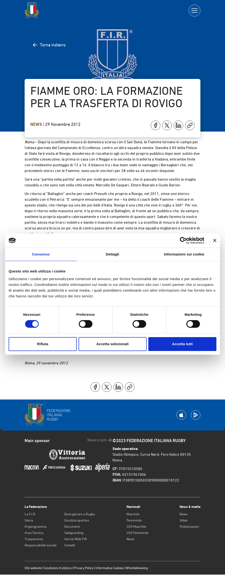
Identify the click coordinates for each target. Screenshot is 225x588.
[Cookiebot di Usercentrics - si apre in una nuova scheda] (183, 240)
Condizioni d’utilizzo (57, 568)
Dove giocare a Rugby (79, 514)
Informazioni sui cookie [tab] (184, 254)
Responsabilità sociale (41, 545)
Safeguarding (73, 533)
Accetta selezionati (112, 344)
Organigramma (35, 526)
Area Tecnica (34, 533)
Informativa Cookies (110, 568)
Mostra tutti (99, 440)
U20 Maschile (136, 526)
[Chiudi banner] (214, 240)
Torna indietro (48, 45)
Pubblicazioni (189, 526)
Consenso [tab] (40, 254)
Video (184, 520)
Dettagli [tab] (112, 254)
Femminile (134, 520)
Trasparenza (34, 539)
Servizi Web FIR (75, 539)
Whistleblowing (137, 568)
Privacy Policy (84, 568)
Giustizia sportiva (76, 520)
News (36, 124)
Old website (33, 568)
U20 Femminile (137, 533)
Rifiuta (42, 344)
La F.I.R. (30, 514)
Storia (29, 520)
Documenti (72, 526)
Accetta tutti (182, 344)
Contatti (69, 545)
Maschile (133, 514)
